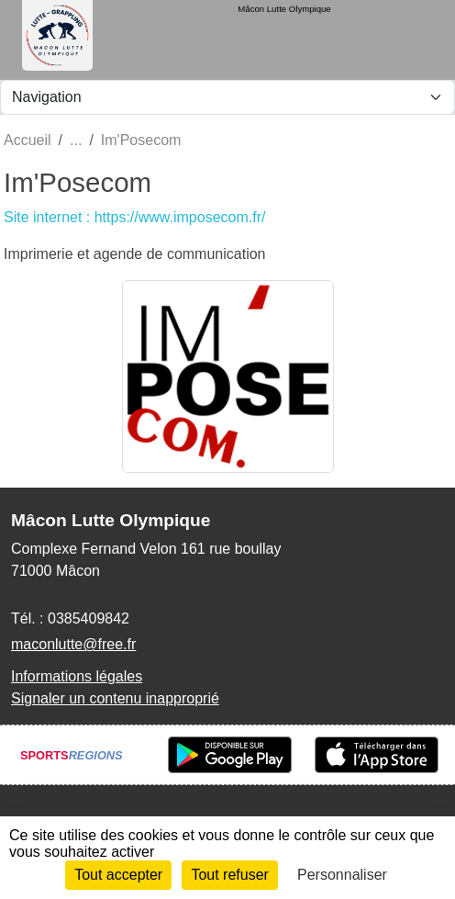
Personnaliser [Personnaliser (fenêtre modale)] (342, 874)
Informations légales (76, 676)
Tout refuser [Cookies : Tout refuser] (229, 874)
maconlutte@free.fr (73, 644)
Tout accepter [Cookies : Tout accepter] (118, 874)
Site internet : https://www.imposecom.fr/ (134, 217)
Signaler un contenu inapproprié (115, 698)
